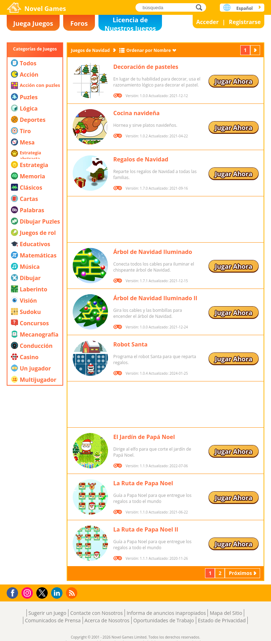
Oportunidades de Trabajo (163, 620)
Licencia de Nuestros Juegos (130, 23)
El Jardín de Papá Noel (144, 437)
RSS (72, 593)
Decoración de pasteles (145, 67)
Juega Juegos (33, 23)
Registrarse (245, 22)
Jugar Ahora (233, 81)
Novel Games (45, 8)
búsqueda (201, 7)
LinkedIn (58, 593)
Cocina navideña (136, 113)
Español (244, 8)
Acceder (207, 22)
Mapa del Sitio (226, 613)
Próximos (256, 50)
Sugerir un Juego (47, 613)
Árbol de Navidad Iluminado (152, 252)
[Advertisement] (35, 475)
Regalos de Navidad (140, 159)
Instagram (28, 592)
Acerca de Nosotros (107, 620)
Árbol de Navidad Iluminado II (155, 298)
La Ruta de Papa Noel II (145, 529)
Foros (79, 23)
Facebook (14, 592)
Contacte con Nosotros (96, 613)
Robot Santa (130, 344)
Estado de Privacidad (222, 620)
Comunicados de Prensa (53, 620)
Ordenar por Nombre (148, 50)
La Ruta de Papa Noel (143, 483)
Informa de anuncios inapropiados (166, 613)
